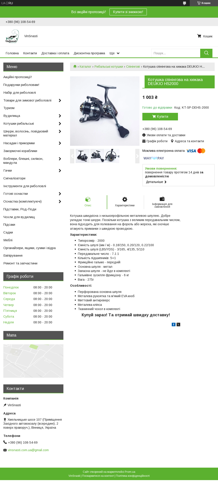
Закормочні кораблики (20, 151)
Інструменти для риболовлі (24, 186)
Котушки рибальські (18, 123)
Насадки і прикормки (19, 143)
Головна (12, 53)
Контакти (30, 53)
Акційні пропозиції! (17, 77)
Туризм (8, 108)
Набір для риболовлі (19, 92)
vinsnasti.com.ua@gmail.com (28, 450)
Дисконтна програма (89, 53)
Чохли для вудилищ (19, 217)
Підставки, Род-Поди (19, 209)
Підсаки (9, 224)
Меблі (7, 240)
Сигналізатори (14, 178)
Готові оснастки (15, 193)
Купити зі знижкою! (128, 12)
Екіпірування (12, 255)
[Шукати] (206, 53)
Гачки (7, 170)
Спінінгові (133, 66)
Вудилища (11, 116)
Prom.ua (130, 471)
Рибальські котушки (109, 66)
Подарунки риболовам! (21, 85)
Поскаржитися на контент (98, 475)
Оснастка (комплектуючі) (22, 201)
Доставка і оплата (55, 53)
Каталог (85, 66)
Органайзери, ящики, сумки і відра (29, 248)
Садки (8, 232)
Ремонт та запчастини (20, 263)
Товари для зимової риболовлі (27, 100)
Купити (162, 116)
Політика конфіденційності (133, 475)
